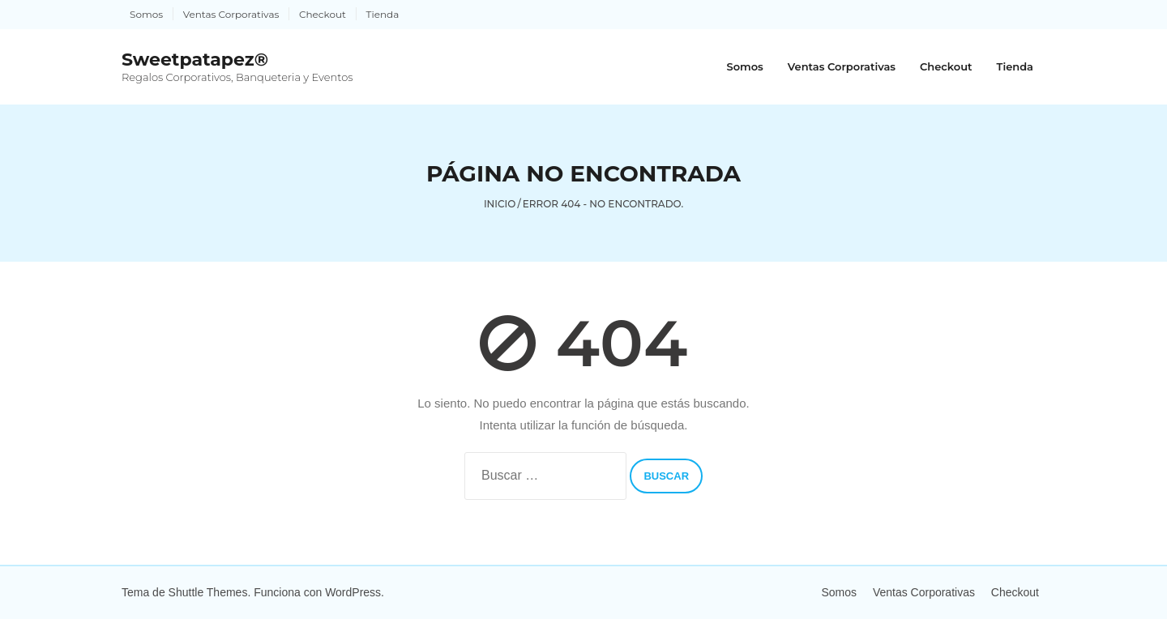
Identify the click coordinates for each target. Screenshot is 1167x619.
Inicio (500, 204)
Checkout (322, 14)
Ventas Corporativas (231, 14)
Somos (146, 14)
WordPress (353, 592)
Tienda (383, 14)
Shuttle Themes (208, 592)
